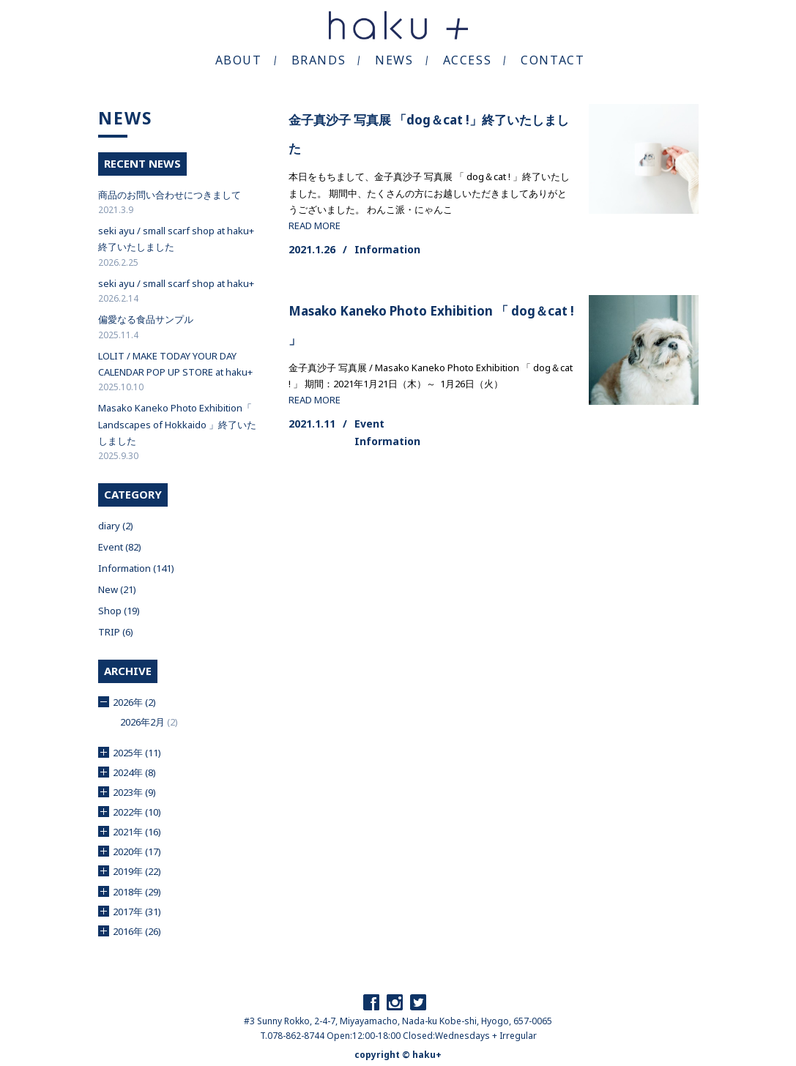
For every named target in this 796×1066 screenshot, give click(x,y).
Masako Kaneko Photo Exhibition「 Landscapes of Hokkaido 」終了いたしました (177, 424)
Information (387, 249)
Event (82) (119, 547)
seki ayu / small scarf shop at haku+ (176, 283)
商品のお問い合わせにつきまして (169, 194)
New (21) (117, 589)
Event (369, 423)
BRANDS (318, 60)
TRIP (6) (115, 631)
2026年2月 (142, 721)
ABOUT (238, 60)
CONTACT (552, 60)
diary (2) (115, 525)
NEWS (394, 60)
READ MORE (315, 225)
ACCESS (467, 60)
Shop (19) (119, 610)
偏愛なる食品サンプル (145, 319)
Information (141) (136, 568)
